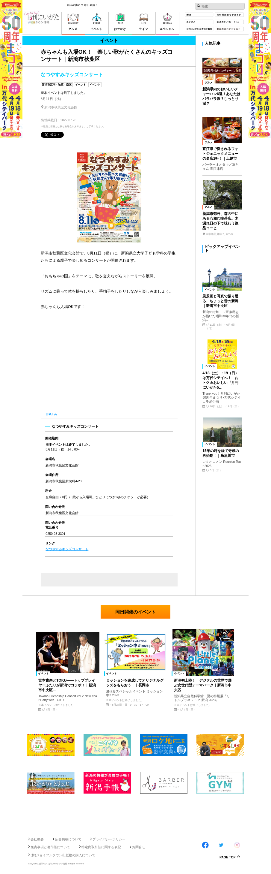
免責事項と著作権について (50, 847)
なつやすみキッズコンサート (67, 549)
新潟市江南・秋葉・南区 (57, 84)
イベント (80, 84)
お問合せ (138, 847)
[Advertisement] (135, 813)
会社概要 (37, 839)
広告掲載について (68, 839)
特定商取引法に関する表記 (101, 847)
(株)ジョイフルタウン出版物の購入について (63, 855)
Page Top (227, 857)
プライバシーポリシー (109, 839)
